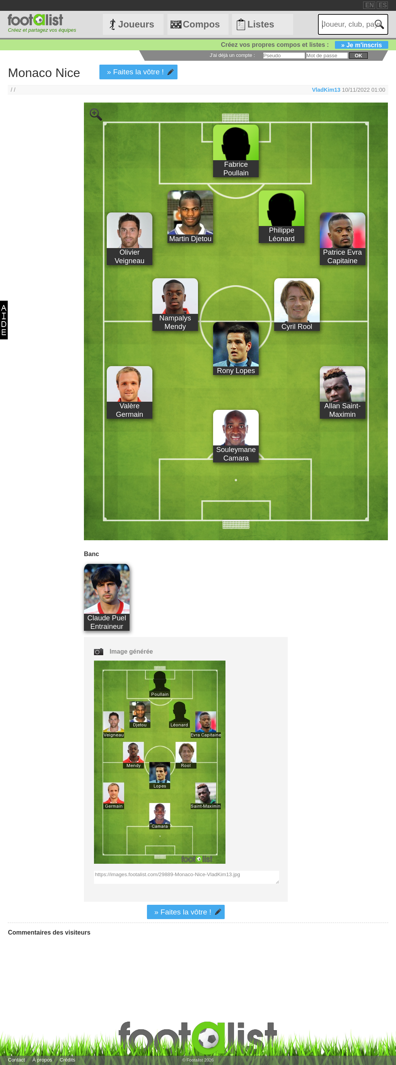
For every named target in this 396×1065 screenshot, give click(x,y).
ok (358, 55)
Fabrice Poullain (236, 168)
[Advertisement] (38, 231)
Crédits (67, 1060)
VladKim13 (326, 90)
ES (383, 5)
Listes (261, 24)
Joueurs (136, 24)
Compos (201, 24)
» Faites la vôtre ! (135, 72)
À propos (42, 1060)
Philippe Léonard (281, 234)
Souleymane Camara (236, 453)
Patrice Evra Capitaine (342, 256)
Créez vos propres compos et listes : (304, 44)
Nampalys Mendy (175, 322)
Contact (16, 1060)
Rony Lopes (236, 370)
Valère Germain (129, 410)
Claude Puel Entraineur (106, 622)
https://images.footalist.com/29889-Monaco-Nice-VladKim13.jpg (186, 877)
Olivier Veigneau (130, 256)
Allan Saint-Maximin (342, 410)
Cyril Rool (297, 326)
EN (369, 5)
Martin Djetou (190, 239)
